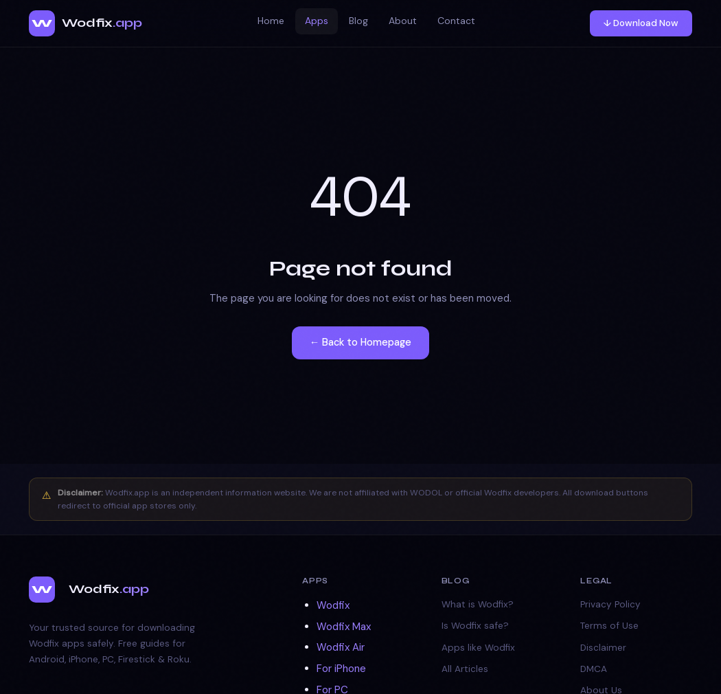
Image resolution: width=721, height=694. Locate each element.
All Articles (465, 669)
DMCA (593, 669)
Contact (456, 20)
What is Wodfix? (478, 604)
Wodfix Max (344, 627)
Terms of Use (609, 625)
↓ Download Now (641, 23)
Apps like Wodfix (478, 647)
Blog (358, 20)
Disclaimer (603, 647)
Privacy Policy (610, 604)
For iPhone (341, 668)
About (403, 20)
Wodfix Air (341, 647)
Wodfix (333, 605)
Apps (316, 20)
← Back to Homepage (361, 342)
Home (271, 20)
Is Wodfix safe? (475, 625)
